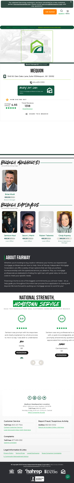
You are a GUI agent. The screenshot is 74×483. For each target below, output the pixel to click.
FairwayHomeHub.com (22, 4)
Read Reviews (28, 109)
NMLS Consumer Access (36, 412)
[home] (12, 12)
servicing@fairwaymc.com (52, 4)
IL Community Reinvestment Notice (16, 456)
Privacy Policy (8, 453)
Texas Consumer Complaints (51, 453)
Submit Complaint (10, 442)
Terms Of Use (20, 453)
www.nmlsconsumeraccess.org (31, 466)
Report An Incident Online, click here (51, 427)
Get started (50, 12)
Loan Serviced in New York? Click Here (17, 430)
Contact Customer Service (13, 427)
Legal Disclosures (33, 453)
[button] (67, 12)
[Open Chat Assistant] (68, 477)
